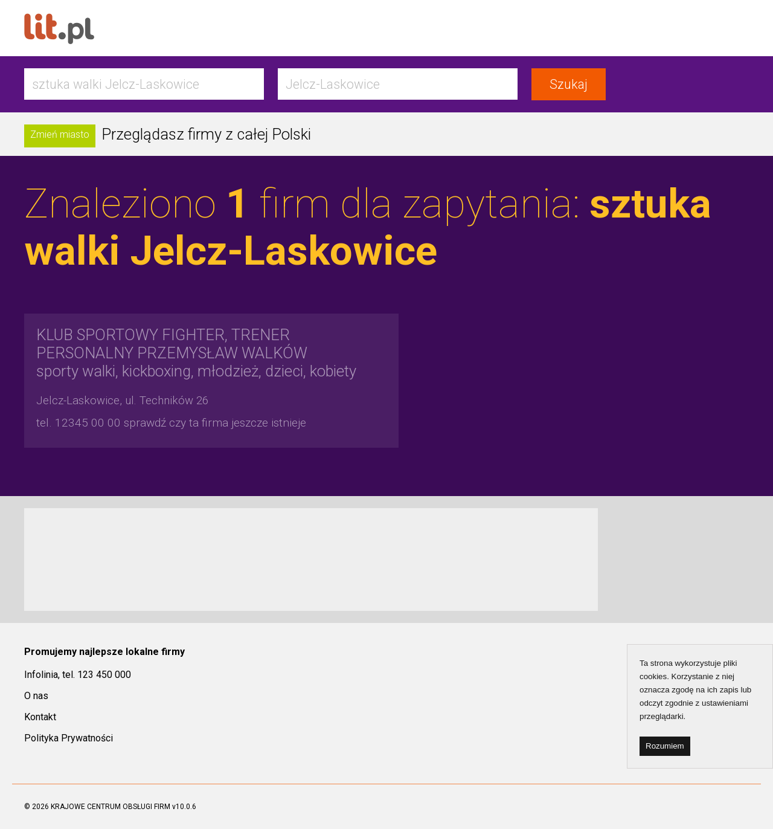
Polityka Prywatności (68, 738)
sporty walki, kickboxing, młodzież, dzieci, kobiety (196, 353)
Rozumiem (665, 745)
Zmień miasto (59, 134)
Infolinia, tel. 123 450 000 (77, 674)
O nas (36, 696)
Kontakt (40, 717)
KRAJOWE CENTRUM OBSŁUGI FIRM (110, 806)
